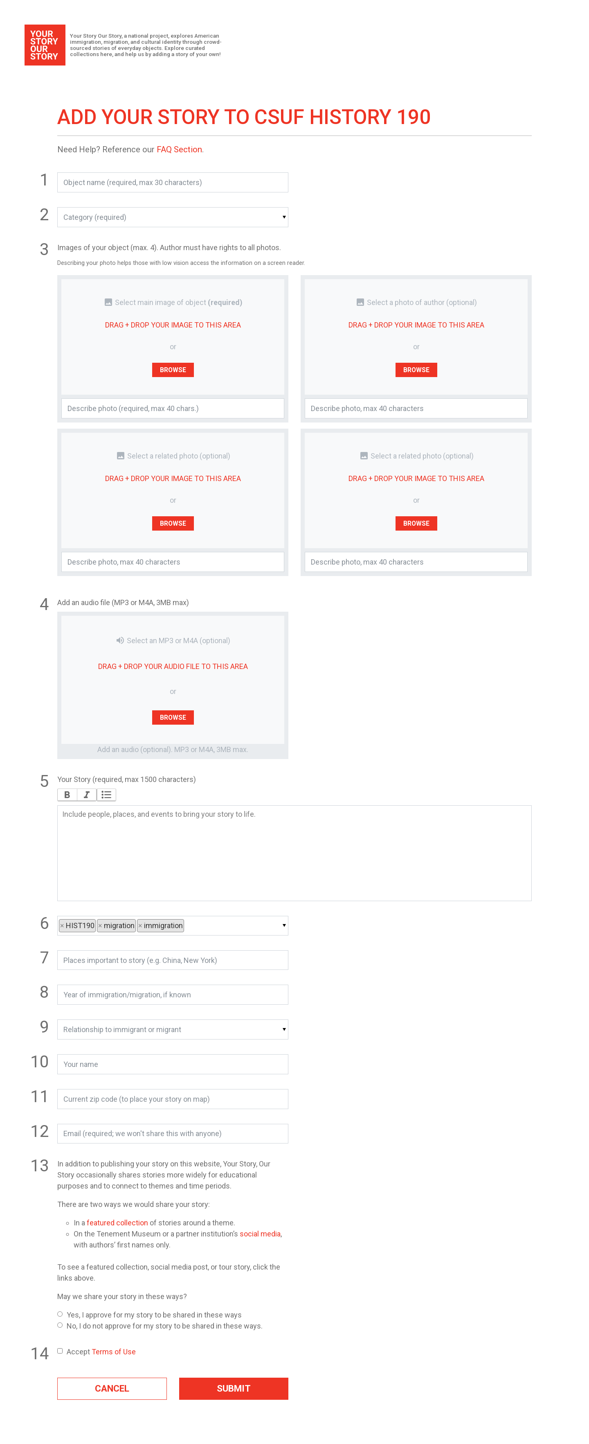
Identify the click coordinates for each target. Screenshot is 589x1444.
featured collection (117, 1222)
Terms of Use (114, 1351)
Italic (86, 795)
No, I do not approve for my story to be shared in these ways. (160, 1326)
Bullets (106, 795)
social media (260, 1233)
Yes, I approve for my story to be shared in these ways (149, 1315)
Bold (67, 795)
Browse (173, 369)
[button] (172, 217)
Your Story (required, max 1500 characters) (126, 779)
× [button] (63, 925)
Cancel (112, 1388)
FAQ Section (179, 149)
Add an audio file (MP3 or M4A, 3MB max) (123, 602)
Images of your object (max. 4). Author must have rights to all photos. (169, 247)
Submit (234, 1388)
